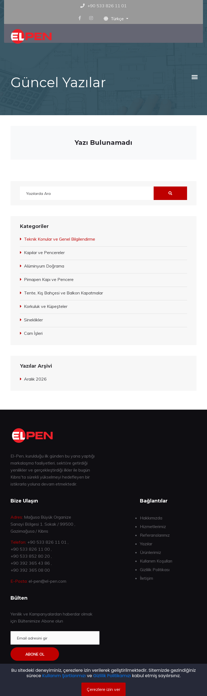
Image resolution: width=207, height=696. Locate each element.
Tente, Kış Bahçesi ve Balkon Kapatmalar (63, 293)
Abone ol (34, 654)
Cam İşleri (33, 333)
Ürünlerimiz (150, 552)
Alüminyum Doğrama (44, 266)
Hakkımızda (151, 518)
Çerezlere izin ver (103, 689)
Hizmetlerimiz (153, 526)
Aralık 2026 (35, 379)
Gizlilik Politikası (155, 569)
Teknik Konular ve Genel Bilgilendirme (59, 239)
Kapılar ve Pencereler (44, 252)
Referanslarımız (155, 535)
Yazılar (146, 543)
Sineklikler (33, 319)
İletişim (146, 578)
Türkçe (114, 18)
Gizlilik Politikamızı (112, 676)
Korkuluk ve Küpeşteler (45, 306)
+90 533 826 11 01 (107, 5)
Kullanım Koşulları (156, 561)
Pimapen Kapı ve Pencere (49, 279)
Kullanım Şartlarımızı (64, 676)
